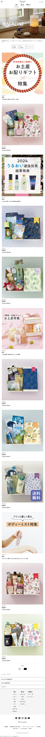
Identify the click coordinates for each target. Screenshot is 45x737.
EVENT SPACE (22, 701)
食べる (22, 691)
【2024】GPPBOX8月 (6, 405)
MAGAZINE (15, 711)
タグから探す (21, 47)
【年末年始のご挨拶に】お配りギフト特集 (10, 99)
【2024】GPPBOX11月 (6, 150)
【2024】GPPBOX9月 (6, 303)
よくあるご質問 (23, 728)
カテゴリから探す (14, 47)
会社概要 (6, 726)
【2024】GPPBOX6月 (6, 507)
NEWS (22, 696)
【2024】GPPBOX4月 (6, 660)
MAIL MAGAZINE (22, 722)
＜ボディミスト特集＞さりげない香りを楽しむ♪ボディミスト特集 (15, 558)
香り (15, 699)
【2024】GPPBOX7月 (6, 456)
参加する (30, 691)
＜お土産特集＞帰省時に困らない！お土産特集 (11, 354)
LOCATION (22, 704)
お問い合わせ (15, 728)
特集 (15, 706)
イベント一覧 (30, 694)
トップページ (4, 674)
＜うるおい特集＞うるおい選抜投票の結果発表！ (11, 201)
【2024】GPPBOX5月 (6, 609)
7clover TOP (22, 694)
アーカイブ (29, 46)
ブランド (14, 696)
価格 (15, 701)
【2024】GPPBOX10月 (6, 252)
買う (15, 691)
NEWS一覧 (15, 709)
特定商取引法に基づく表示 (15, 726)
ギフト (14, 704)
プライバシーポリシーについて (28, 726)
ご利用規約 (38, 726)
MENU (22, 699)
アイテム (14, 694)
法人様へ (30, 728)
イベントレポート (30, 696)
